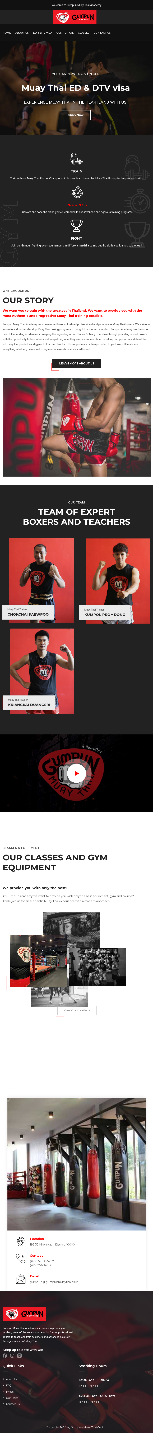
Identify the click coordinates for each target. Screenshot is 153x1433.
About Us (22, 32)
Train (76, 171)
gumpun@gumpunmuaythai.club (54, 1282)
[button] (4, 901)
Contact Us (102, 32)
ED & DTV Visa (42, 32)
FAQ (8, 1385)
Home (7, 32)
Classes (83, 32)
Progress (76, 205)
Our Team (12, 1398)
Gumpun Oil (65, 32)
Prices (9, 1391)
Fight (76, 238)
